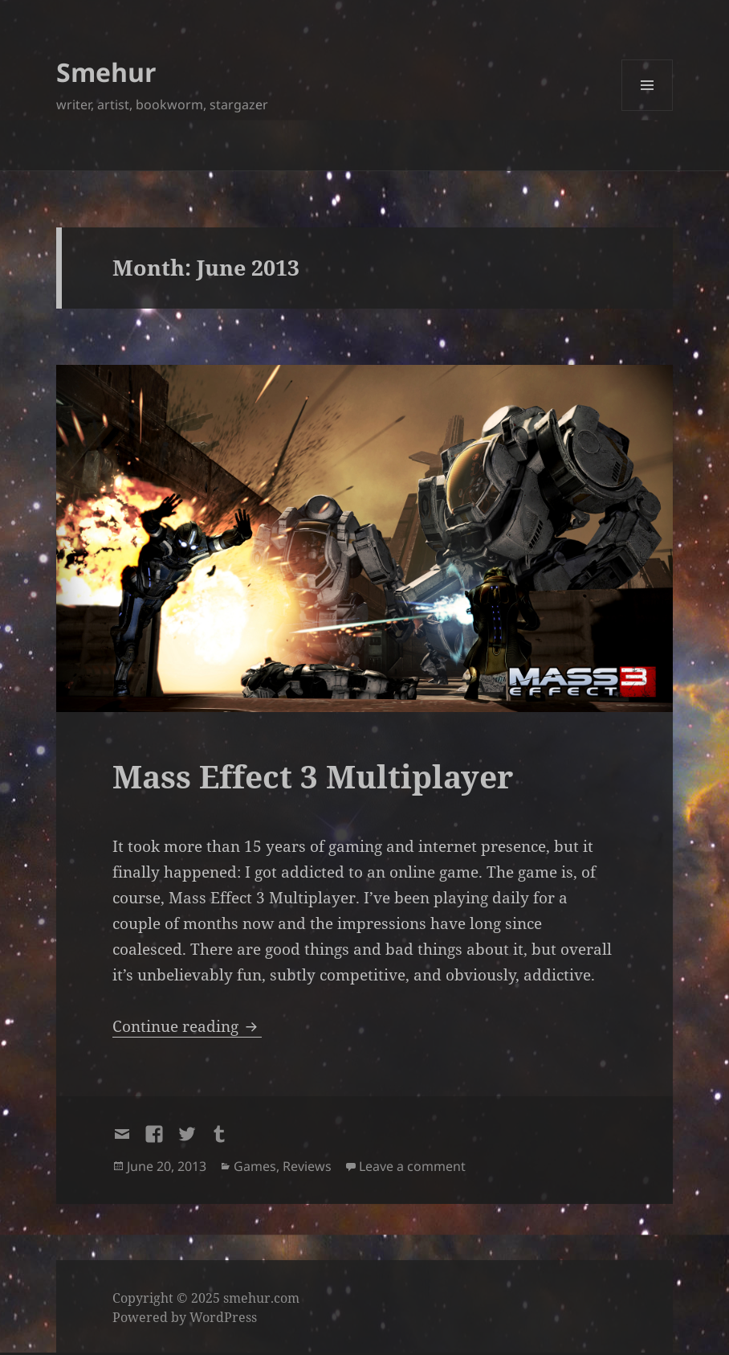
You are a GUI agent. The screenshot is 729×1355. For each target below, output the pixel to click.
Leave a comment (412, 1166)
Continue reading (187, 1026)
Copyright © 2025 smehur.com (205, 1298)
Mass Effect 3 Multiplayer (312, 776)
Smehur (106, 72)
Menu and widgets (647, 110)
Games (255, 1166)
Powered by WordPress (184, 1317)
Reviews (307, 1166)
